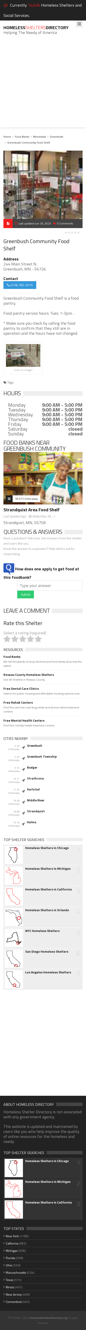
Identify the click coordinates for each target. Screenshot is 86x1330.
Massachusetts (16, 1272)
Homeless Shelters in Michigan (48, 869)
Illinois (10, 1287)
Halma (31, 822)
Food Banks (22, 136)
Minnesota (39, 136)
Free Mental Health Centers (23, 720)
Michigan (12, 1250)
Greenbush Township (42, 756)
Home (7, 136)
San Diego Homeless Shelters (46, 951)
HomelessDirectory (36, 27)
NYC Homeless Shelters (42, 931)
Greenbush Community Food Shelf (28, 142)
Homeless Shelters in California (48, 889)
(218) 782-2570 (20, 285)
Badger (32, 767)
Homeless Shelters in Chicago (47, 848)
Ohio (9, 1265)
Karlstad (33, 789)
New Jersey (14, 1294)
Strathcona (35, 778)
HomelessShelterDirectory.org (48, 1318)
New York (12, 1236)
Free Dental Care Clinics (21, 689)
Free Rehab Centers (18, 702)
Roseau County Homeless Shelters (28, 675)
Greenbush (56, 136)
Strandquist (36, 811)
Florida (10, 1257)
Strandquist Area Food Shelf (31, 509)
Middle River (35, 800)
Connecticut (14, 1301)
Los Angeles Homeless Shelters (48, 972)
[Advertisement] (43, 84)
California (12, 1243)
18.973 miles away (26, 498)
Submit (25, 594)
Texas (10, 1279)
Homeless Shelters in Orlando (47, 910)
